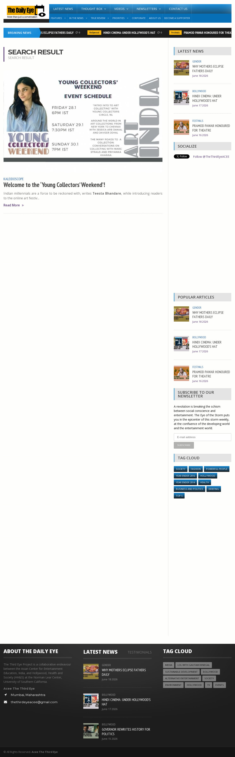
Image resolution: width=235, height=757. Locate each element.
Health (204, 482)
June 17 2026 (200, 105)
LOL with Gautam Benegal (194, 664)
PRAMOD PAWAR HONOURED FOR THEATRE (211, 128)
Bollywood (95, 32)
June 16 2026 (200, 135)
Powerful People (216, 468)
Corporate (139, 18)
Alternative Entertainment (182, 678)
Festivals (176, 32)
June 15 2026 (109, 738)
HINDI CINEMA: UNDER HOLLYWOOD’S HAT (130, 33)
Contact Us (178, 9)
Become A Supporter (177, 18)
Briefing (214, 488)
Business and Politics (189, 488)
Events (219, 684)
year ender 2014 (185, 482)
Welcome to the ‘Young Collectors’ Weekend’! (54, 185)
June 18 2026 (200, 76)
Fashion (196, 468)
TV (208, 684)
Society (180, 468)
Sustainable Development (181, 671)
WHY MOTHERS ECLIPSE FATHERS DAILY (50, 33)
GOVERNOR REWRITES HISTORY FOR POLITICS (126, 731)
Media (168, 664)
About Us (155, 18)
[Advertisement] (202, 227)
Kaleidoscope (14, 178)
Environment (173, 684)
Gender (196, 61)
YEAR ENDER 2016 (185, 475)
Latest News (63, 9)
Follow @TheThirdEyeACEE (211, 157)
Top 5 (179, 495)
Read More (14, 205)
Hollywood (207, 475)
